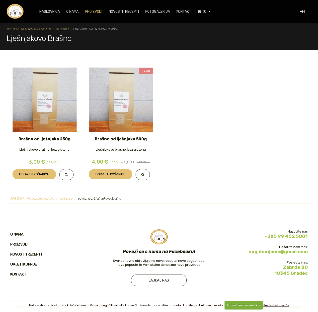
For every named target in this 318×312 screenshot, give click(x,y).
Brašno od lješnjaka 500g (121, 139)
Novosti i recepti (124, 11)
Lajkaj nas (159, 280)
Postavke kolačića (276, 305)
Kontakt (183, 11)
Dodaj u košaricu (34, 174)
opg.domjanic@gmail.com (278, 252)
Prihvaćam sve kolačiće (243, 305)
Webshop (62, 29)
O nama (72, 11)
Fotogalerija (157, 11)
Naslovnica (49, 11)
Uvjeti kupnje (23, 264)
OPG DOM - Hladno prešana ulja (29, 29)
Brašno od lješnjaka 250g (44, 139)
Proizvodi (93, 11)
